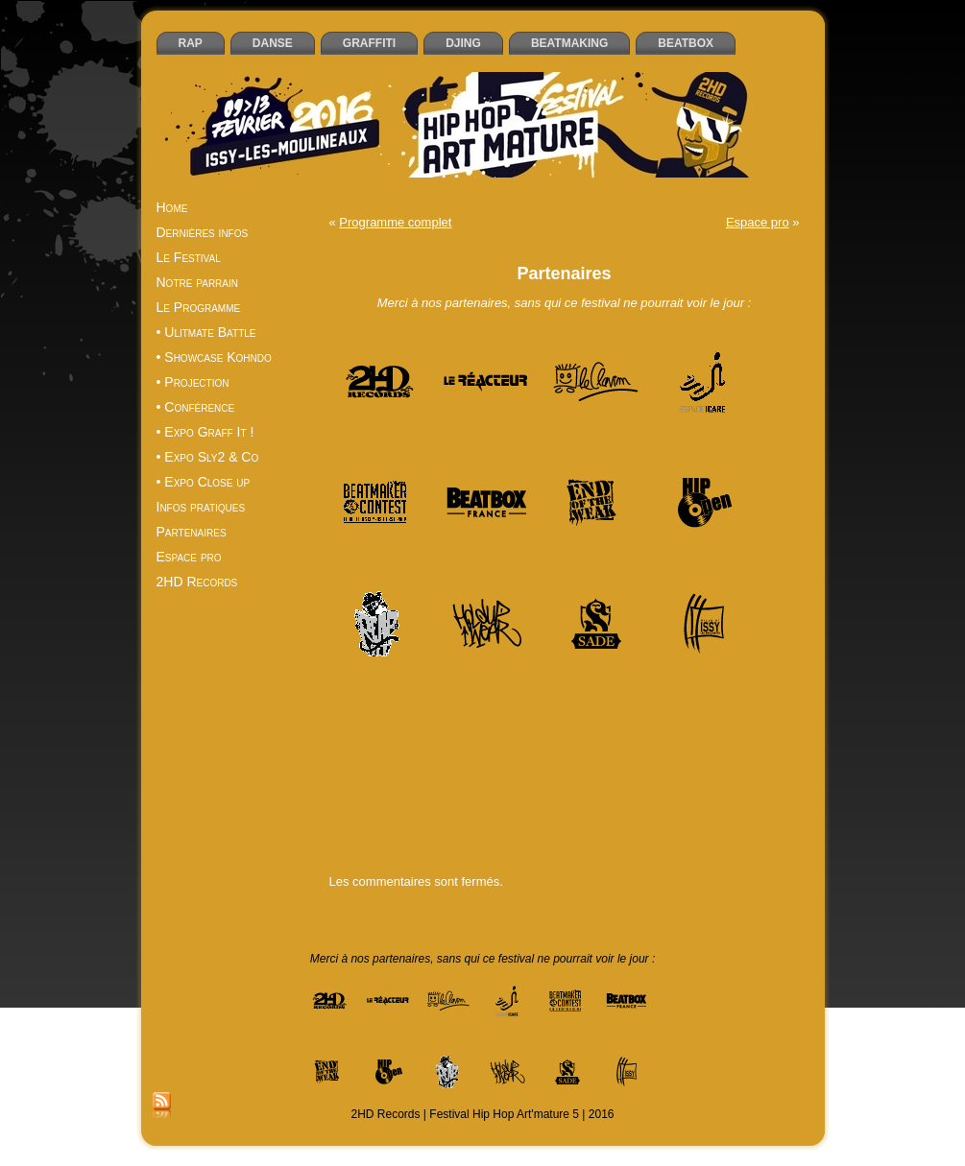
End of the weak (690, 732)
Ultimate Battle (735, 813)
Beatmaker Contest (496, 705)
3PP (527, 692)
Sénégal (373, 813)
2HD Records (474, 692)
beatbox (357, 705)
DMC (553, 732)
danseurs (447, 732)
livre (410, 786)
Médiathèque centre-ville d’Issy (593, 786)
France (716, 745)
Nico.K (695, 786)
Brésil (356, 719)
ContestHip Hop (378, 732)
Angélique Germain (592, 692)
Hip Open (571, 759)
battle (751, 692)
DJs (524, 732)
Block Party (759, 705)
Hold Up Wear (638, 759)
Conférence (754, 719)
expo (621, 745)
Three (515, 813)
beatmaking (649, 705)
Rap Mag (482, 799)
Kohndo (456, 772)
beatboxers (412, 705)
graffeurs (438, 759)
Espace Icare (456, 745)
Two (632, 813)
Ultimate (670, 813)
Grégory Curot (504, 759)
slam (453, 813)
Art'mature (674, 692)
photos (394, 799)
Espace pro (757, 222)
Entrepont (763, 732)
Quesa (435, 799)
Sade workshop (736, 799)
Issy (755, 759)
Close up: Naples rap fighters (642, 719)
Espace (396, 745)
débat (492, 732)
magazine (452, 786)
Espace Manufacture (549, 745)
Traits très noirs (576, 813)
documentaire (607, 732)
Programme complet (395, 222)
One (361, 799)
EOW (358, 745)
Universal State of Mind (563, 826)
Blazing (704, 705)
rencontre (632, 799)
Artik (719, 692)
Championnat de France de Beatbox (470, 719)
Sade (676, 799)
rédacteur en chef (556, 799)
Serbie (418, 813)
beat (783, 692)
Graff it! (390, 759)
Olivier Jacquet (756, 786)
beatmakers (583, 705)
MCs (495, 786)
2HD (421, 692)
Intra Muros (710, 759)
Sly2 (482, 813)
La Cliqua (507, 772)
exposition (665, 745)
